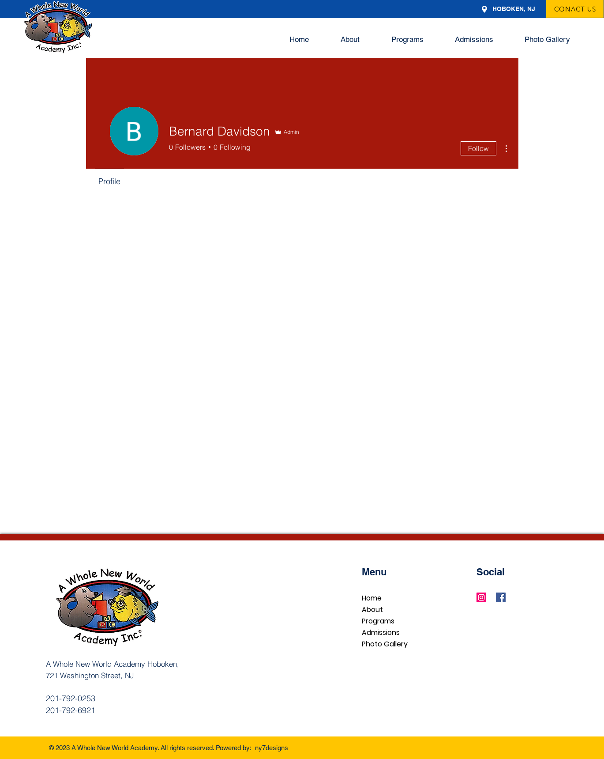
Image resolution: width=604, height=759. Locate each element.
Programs (378, 621)
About (372, 609)
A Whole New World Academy (96, 663)
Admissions (381, 632)
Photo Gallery (385, 644)
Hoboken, (163, 663)
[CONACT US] (575, 9)
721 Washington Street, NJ (90, 675)
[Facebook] (501, 597)
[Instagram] (481, 597)
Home (372, 598)
